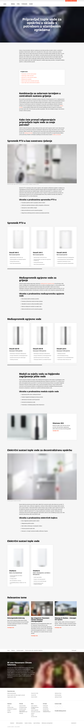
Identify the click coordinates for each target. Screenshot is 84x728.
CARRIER (18, 726)
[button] (74, 650)
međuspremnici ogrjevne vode (47, 283)
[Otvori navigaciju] (4, 4)
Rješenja (13, 3)
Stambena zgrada (20, 650)
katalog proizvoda (28, 133)
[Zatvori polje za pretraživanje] (76, 4)
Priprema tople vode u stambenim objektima (33, 650)
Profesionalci (24, 3)
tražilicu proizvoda (57, 134)
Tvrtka (18, 3)
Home (8, 650)
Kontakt (31, 3)
